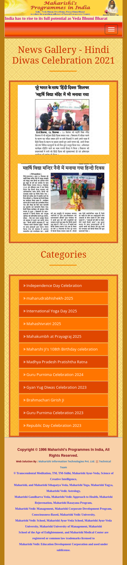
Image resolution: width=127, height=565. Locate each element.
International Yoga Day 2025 (50, 311)
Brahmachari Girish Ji (43, 400)
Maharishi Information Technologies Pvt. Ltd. (66, 461)
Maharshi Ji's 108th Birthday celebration (60, 349)
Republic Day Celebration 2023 (52, 425)
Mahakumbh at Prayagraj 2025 (52, 336)
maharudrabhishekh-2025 (48, 298)
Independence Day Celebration (52, 285)
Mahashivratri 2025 (42, 323)
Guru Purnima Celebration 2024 (53, 374)
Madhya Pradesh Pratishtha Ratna (55, 361)
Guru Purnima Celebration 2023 (53, 412)
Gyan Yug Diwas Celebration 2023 (55, 387)
